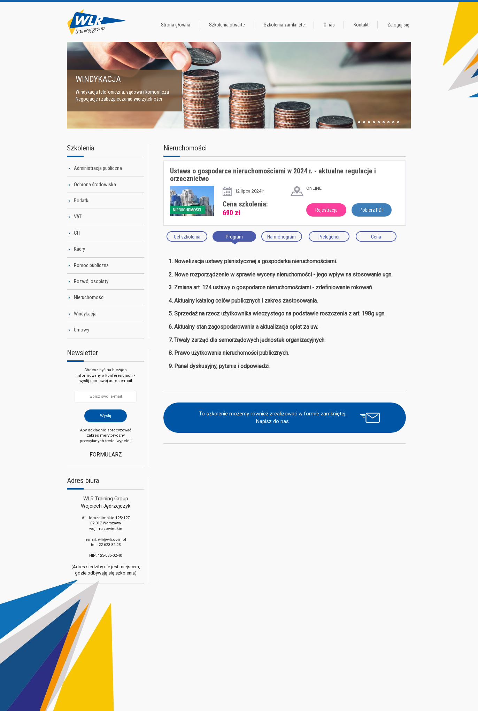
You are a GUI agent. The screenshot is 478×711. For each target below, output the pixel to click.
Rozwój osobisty (91, 281)
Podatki (82, 200)
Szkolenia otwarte (227, 25)
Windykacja (85, 314)
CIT (77, 233)
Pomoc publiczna (91, 265)
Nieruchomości (89, 297)
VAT (78, 216)
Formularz (106, 454)
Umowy (81, 330)
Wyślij (105, 415)
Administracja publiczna (98, 168)
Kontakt (361, 25)
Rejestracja (326, 210)
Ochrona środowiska (95, 184)
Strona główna (175, 25)
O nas (329, 25)
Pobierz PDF (372, 210)
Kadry (79, 249)
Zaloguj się (398, 25)
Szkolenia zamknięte (284, 25)
